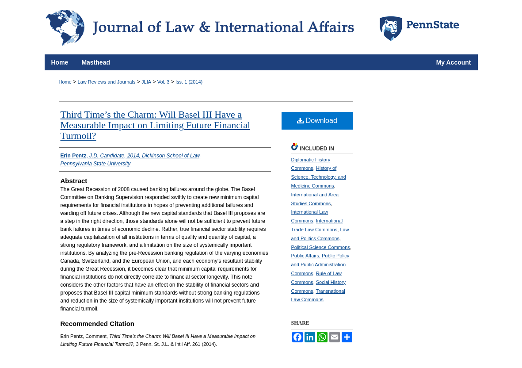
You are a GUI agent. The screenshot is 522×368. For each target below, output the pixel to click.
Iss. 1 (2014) (188, 81)
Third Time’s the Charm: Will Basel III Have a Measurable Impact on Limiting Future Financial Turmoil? (156, 125)
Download (317, 120)
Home (65, 81)
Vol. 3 (163, 81)
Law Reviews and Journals (107, 81)
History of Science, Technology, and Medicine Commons (318, 176)
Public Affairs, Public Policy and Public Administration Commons (320, 264)
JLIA (146, 81)
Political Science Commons (320, 247)
